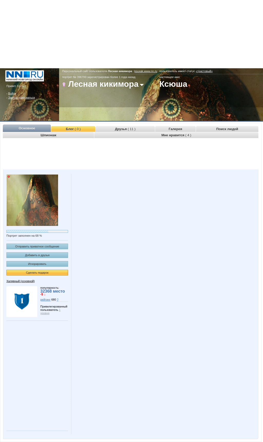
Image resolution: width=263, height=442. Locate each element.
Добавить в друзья (37, 255)
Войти (12, 93)
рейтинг (45, 299)
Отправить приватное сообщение (37, 246)
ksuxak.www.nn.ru (145, 71)
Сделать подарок (37, 272)
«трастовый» (204, 71)
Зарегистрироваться (21, 97)
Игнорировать (37, 263)
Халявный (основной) (20, 281)
